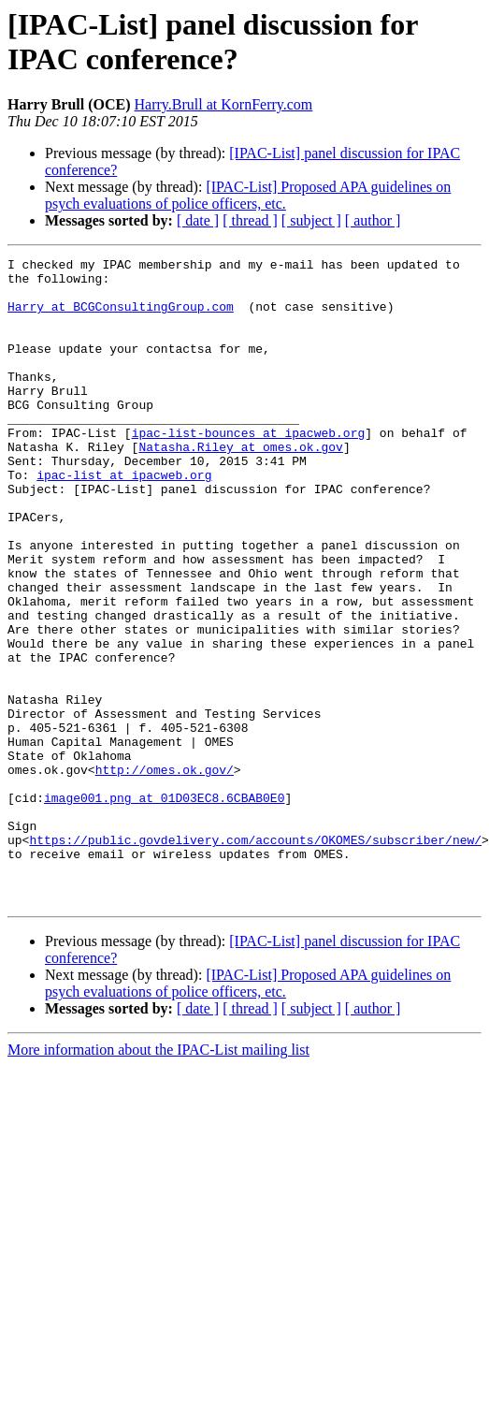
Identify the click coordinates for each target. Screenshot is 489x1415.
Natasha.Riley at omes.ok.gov (240, 485)
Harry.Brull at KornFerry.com (224, 104)
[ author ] (373, 220)
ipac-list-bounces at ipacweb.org (249, 468)
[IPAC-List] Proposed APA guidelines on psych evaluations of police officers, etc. (248, 195)
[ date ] (198, 220)
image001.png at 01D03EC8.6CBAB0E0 (164, 906)
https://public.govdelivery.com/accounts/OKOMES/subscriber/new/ (255, 957)
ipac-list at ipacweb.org (123, 519)
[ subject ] (311, 220)
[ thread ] (250, 220)
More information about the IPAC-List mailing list (158, 1179)
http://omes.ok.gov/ (164, 873)
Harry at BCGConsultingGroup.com (120, 317)
